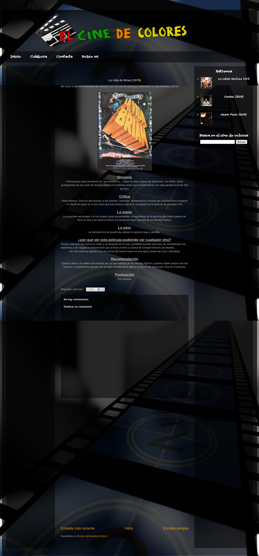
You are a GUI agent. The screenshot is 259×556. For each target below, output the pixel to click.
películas (78, 289)
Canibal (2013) (233, 96)
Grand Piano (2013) (234, 114)
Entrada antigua (175, 528)
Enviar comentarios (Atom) (92, 536)
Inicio (129, 528)
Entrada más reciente (78, 528)
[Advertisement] (124, 462)
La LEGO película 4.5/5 (233, 79)
